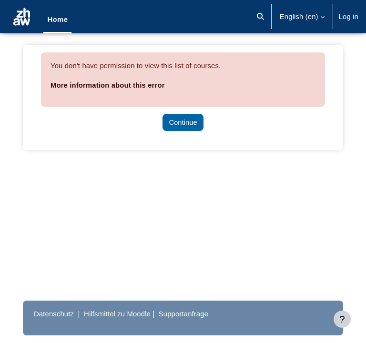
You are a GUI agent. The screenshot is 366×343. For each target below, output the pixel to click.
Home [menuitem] (57, 19)
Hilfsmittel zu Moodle (117, 314)
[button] (260, 16)
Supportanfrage (183, 314)
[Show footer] (342, 319)
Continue (183, 122)
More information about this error (108, 85)
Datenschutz (54, 314)
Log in (348, 16)
